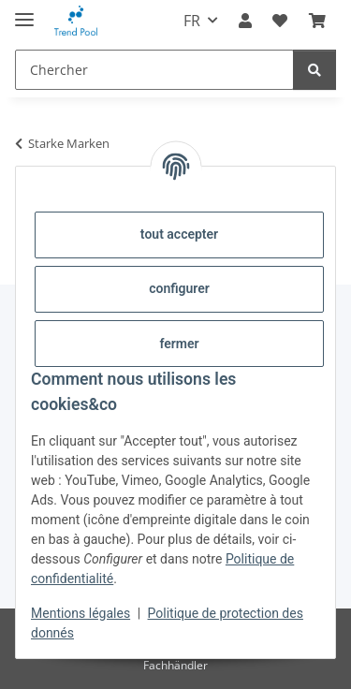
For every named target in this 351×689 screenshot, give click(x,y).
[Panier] (317, 20)
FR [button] (191, 20)
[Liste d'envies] (280, 20)
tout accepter (179, 234)
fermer (178, 343)
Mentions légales (80, 613)
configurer (179, 288)
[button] (245, 20)
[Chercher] (154, 70)
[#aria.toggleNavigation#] (24, 11)
